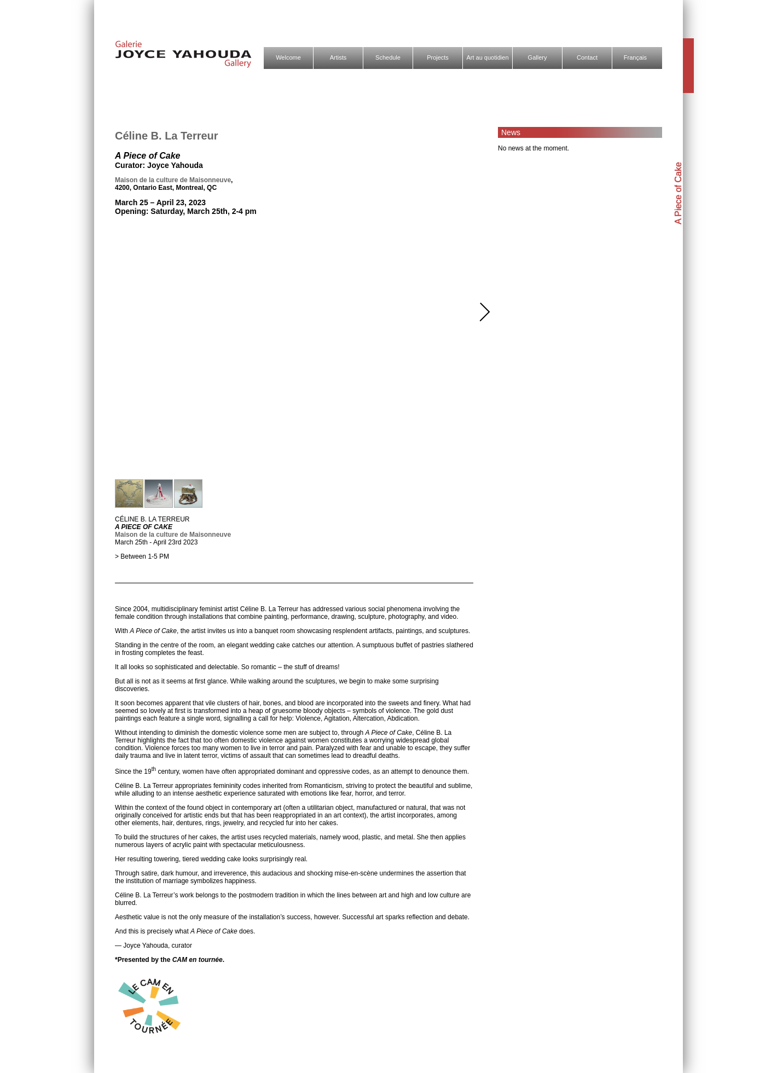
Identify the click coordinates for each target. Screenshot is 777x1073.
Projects (438, 57)
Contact (587, 57)
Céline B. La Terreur (166, 136)
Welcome (288, 57)
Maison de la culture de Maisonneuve (173, 180)
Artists (338, 57)
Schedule (388, 57)
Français (635, 57)
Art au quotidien (487, 57)
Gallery (537, 57)
